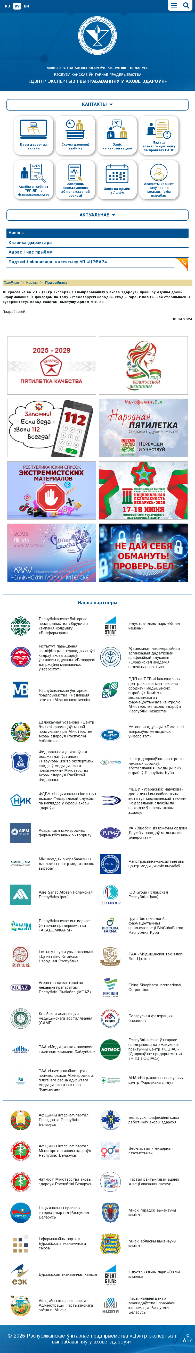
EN (26, 6)
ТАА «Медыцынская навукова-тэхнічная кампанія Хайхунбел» (67, 1049)
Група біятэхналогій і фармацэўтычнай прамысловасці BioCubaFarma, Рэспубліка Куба (156, 926)
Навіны (16, 233)
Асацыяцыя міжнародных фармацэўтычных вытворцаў (65, 833)
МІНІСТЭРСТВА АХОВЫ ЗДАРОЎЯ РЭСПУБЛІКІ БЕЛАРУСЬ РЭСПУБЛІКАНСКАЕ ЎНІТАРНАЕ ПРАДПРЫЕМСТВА (97, 75)
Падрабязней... (15, 311)
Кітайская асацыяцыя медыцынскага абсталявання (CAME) (65, 1018)
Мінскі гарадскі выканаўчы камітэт (152, 1212)
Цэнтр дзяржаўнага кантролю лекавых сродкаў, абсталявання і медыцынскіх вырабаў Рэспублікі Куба (156, 766)
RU (7, 6)
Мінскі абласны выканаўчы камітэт (152, 1243)
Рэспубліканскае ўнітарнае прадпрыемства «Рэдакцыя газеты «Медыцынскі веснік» (65, 695)
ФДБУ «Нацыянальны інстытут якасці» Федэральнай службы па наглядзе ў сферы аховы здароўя (68, 801)
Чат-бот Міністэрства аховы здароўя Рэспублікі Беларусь (65, 1181)
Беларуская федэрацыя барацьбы (150, 1018)
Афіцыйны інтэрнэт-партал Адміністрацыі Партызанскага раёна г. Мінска (66, 1305)
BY (17, 6)
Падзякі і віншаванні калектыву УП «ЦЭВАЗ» (58, 262)
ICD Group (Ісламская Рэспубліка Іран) (148, 894)
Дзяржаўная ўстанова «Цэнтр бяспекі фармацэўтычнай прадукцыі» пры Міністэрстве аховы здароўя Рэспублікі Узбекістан (66, 731)
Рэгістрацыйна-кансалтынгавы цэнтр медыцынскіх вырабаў (156, 864)
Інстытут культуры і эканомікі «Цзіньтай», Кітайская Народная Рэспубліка (66, 956)
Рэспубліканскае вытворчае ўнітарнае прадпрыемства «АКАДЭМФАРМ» (64, 925)
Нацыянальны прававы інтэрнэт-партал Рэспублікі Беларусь (64, 1212)
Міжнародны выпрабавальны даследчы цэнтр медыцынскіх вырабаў (66, 863)
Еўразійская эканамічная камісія (68, 1275)
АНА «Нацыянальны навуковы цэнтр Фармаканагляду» (155, 1080)
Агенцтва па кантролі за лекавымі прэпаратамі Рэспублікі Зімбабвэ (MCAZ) (65, 987)
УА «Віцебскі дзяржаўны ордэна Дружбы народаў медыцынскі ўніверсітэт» (157, 833)
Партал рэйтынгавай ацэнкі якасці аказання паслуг (153, 1181)
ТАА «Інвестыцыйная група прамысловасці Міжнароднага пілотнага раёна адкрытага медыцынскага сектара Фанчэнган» (66, 1080)
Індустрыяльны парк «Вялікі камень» (154, 626)
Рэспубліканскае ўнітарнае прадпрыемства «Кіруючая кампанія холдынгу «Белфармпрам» (63, 626)
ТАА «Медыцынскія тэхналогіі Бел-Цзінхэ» (155, 956)
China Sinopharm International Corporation (154, 987)
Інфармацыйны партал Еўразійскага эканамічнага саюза (62, 1243)
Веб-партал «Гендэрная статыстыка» (150, 1151)
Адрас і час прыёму (30, 252)
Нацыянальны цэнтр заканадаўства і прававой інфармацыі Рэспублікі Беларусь (151, 1305)
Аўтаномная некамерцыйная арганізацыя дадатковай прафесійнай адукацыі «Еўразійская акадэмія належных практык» (154, 658)
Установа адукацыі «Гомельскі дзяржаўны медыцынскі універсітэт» (156, 731)
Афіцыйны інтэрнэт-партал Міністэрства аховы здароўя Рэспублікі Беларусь (65, 1150)
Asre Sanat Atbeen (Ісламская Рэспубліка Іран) (66, 894)
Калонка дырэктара (30, 243)
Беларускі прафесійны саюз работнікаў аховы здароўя (153, 1120)
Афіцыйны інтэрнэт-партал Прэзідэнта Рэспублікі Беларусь (63, 1120)
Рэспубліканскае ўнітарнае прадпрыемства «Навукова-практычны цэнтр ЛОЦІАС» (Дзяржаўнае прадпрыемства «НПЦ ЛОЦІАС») (155, 1049)
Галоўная (11, 282)
